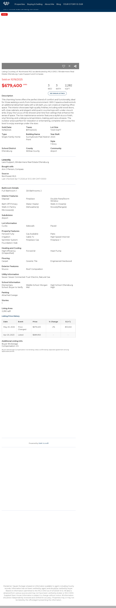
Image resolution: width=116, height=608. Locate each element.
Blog (58, 4)
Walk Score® (43, 443)
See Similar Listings (57, 93)
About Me (49, 4)
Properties (20, 4)
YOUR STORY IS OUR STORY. (76, 4)
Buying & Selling (34, 4)
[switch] (64, 66)
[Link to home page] (6, 4)
